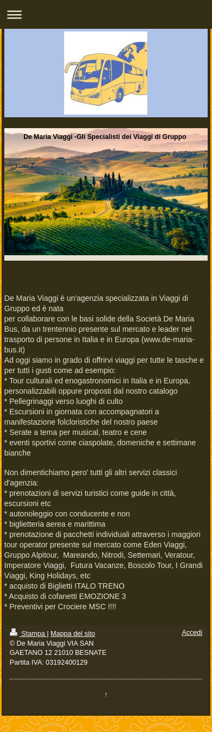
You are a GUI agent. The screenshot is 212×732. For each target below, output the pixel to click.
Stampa (28, 634)
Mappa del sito (73, 634)
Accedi (192, 632)
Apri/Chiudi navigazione (106, 14)
